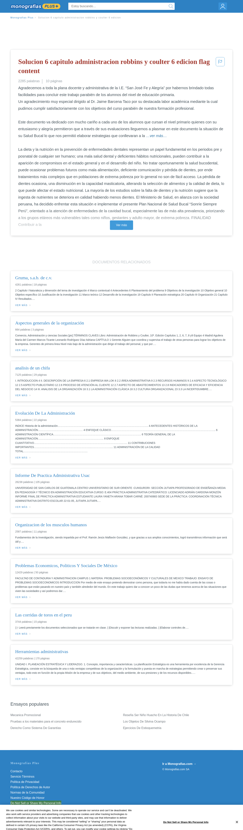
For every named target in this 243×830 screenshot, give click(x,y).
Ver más (121, 225)
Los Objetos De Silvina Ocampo (144, 721)
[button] (220, 67)
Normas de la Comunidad (27, 792)
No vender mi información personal (33, 803)
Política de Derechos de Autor (30, 787)
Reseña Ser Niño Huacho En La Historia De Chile (156, 715)
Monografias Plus (22, 17)
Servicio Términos (22, 776)
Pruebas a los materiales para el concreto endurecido (45, 721)
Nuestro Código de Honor (27, 797)
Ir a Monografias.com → (179, 763)
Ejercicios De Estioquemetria (142, 728)
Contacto (16, 771)
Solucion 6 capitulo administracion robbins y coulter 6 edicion (79, 17)
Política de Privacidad (24, 781)
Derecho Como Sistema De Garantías (35, 728)
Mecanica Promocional (25, 715)
